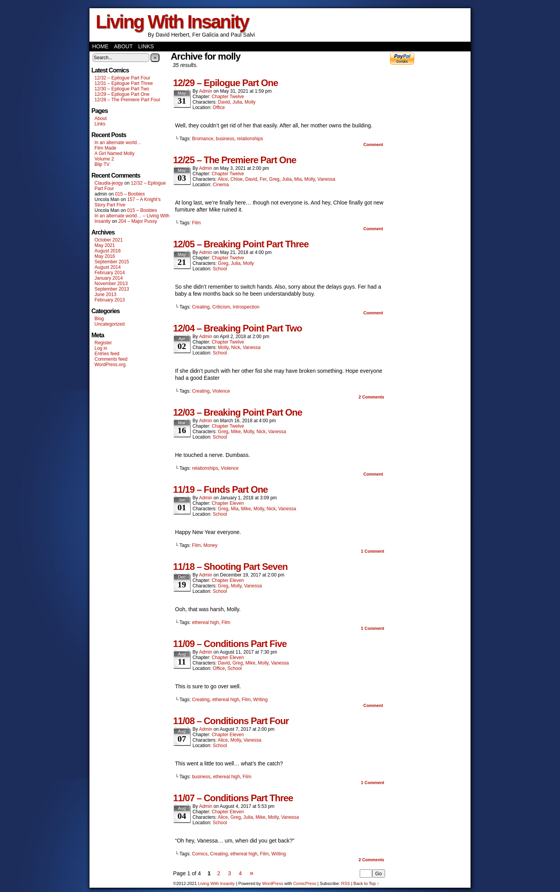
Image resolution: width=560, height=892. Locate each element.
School (220, 268)
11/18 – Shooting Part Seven (230, 566)
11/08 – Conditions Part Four (231, 721)
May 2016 (104, 256)
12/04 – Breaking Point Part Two (237, 328)
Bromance (203, 138)
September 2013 (111, 289)
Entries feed (106, 353)
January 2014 (108, 278)
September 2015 (111, 261)
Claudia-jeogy (108, 183)
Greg (274, 179)
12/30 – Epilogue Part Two (121, 89)
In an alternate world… (118, 142)
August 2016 (107, 251)
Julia (237, 102)
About (123, 46)
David (224, 102)
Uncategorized (109, 324)
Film (196, 223)
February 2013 (109, 300)
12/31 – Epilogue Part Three (123, 83)
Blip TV (101, 164)
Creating (201, 307)
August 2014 (107, 267)
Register (103, 343)
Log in (100, 348)
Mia (298, 179)
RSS (345, 883)
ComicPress (304, 883)
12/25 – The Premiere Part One (234, 160)
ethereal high (205, 622)
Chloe (236, 179)
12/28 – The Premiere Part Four (127, 99)
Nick (235, 347)
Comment (373, 144)
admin (205, 91)
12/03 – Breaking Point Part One (237, 412)
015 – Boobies (130, 194)
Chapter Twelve (228, 96)
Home (100, 46)
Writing (260, 699)
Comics (200, 854)
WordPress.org (110, 364)
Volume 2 (104, 159)
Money (210, 545)
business (225, 138)
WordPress (272, 883)
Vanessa (326, 179)
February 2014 (109, 272)
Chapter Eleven (228, 503)
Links (146, 46)
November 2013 (111, 283)
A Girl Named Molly (114, 153)
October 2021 (108, 240)
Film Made (105, 148)
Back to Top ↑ (366, 883)
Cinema (221, 184)
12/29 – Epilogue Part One (121, 94)
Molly (250, 102)
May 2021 (104, 245)
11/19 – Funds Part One (220, 489)
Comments (371, 397)
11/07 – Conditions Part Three (233, 798)
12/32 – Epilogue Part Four (122, 78)
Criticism (221, 307)
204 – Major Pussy (137, 221)
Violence (221, 391)
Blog (99, 318)
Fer (263, 179)
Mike (236, 431)
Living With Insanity (172, 21)
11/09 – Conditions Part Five (230, 643)
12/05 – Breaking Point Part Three (240, 244)
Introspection (246, 307)
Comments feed (111, 359)
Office (219, 107)
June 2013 (105, 294)
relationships (250, 138)
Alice (223, 179)
